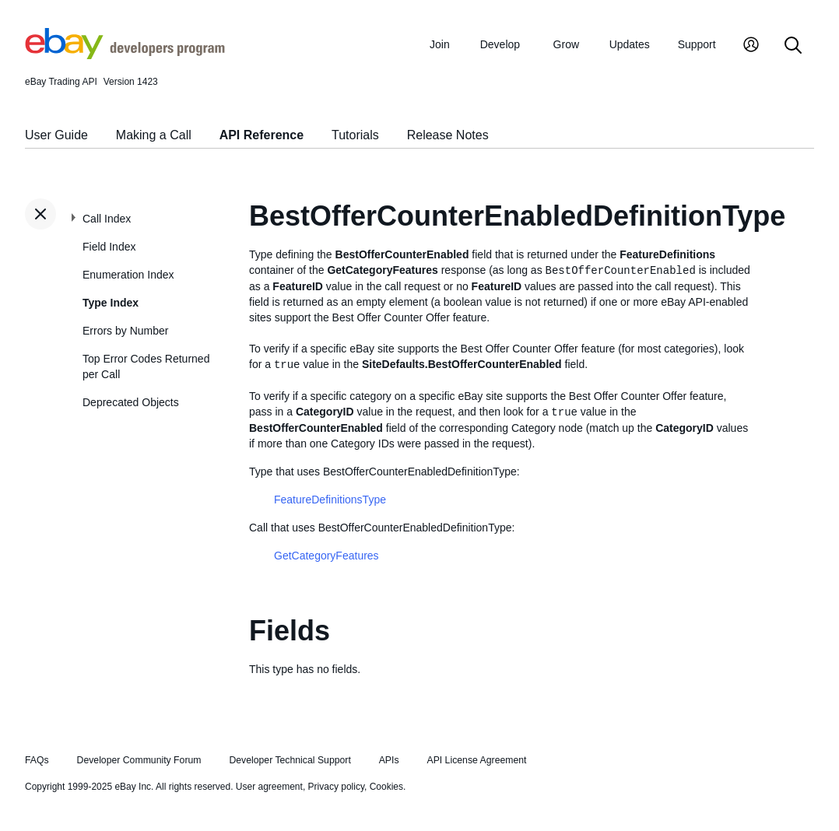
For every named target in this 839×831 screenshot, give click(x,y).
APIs (389, 760)
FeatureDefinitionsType (330, 499)
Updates (629, 44)
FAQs (37, 760)
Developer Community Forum (139, 760)
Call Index (106, 218)
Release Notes (448, 135)
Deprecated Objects (130, 402)
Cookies (386, 786)
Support (697, 44)
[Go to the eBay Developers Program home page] (125, 55)
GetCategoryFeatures (326, 555)
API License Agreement (476, 760)
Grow (566, 44)
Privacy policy (336, 786)
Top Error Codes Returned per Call (145, 366)
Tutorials (355, 135)
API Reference (261, 135)
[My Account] (751, 46)
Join (440, 44)
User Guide (56, 135)
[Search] (793, 46)
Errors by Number (125, 330)
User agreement (269, 786)
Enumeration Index (128, 274)
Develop (500, 44)
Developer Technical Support (289, 760)
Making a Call (153, 135)
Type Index (110, 302)
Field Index (108, 246)
